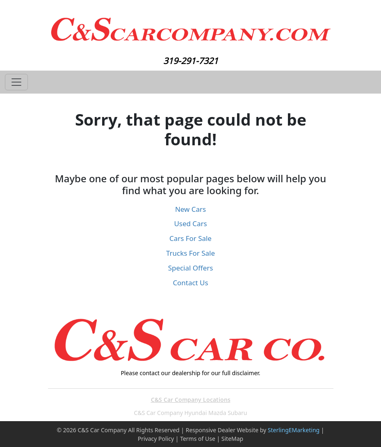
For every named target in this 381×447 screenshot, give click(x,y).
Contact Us (190, 282)
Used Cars (190, 223)
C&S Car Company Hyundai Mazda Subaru (190, 413)
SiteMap (232, 438)
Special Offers (190, 268)
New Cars (190, 209)
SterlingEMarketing (293, 430)
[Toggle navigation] (16, 82)
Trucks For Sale (190, 253)
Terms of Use (197, 438)
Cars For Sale (190, 238)
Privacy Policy (156, 438)
